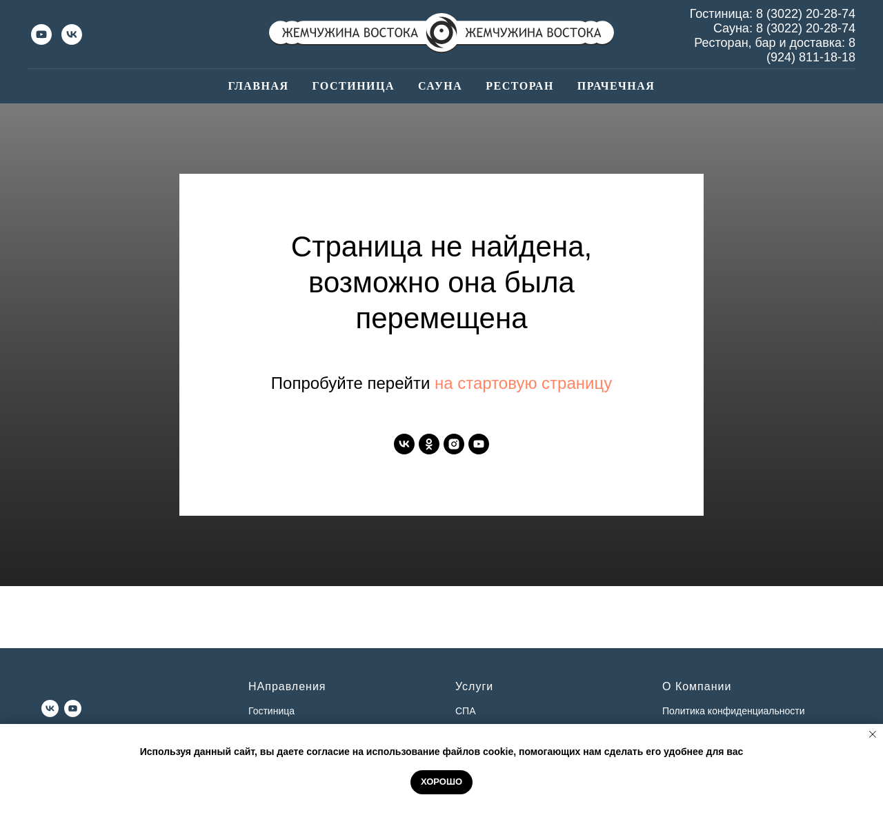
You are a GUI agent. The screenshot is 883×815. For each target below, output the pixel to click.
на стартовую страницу (523, 383)
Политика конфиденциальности (733, 710)
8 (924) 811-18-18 (810, 50)
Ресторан (520, 86)
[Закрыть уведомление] (873, 734)
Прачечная (616, 86)
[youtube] (41, 34)
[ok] (429, 444)
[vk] (71, 34)
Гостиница (353, 86)
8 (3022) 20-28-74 (805, 14)
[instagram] (454, 444)
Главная (258, 86)
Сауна (440, 86)
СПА (465, 710)
